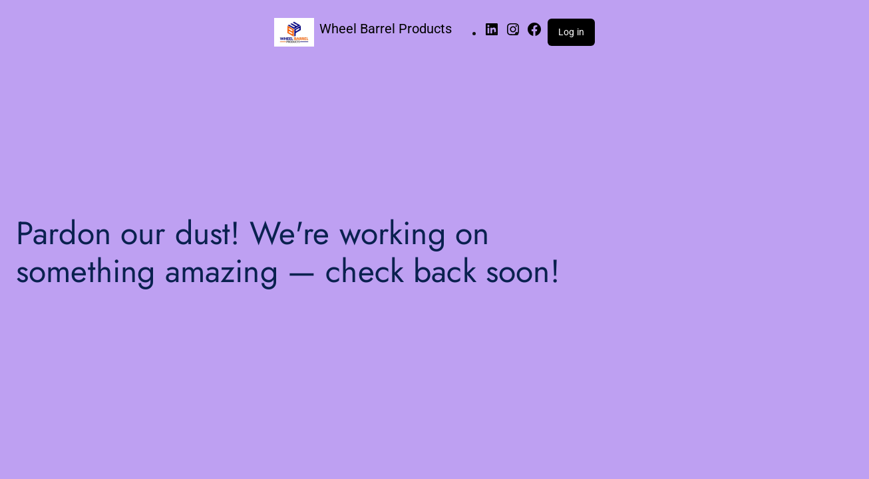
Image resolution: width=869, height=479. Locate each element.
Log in (571, 32)
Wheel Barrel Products (385, 29)
